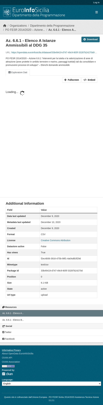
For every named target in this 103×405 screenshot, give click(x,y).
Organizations (18, 25)
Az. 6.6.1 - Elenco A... (62, 29)
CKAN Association (11, 362)
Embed (89, 80)
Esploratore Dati (17, 72)
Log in (96, 2)
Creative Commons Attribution (55, 240)
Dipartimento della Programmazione (52, 25)
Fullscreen (71, 80)
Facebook (8, 339)
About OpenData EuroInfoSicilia (17, 353)
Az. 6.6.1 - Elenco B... (13, 320)
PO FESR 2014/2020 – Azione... (25, 29)
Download (90, 39)
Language (7, 379)
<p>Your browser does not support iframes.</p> (51, 141)
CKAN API (7, 357)
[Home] (4, 25)
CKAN (7, 374)
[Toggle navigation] (96, 12)
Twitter (6, 332)
